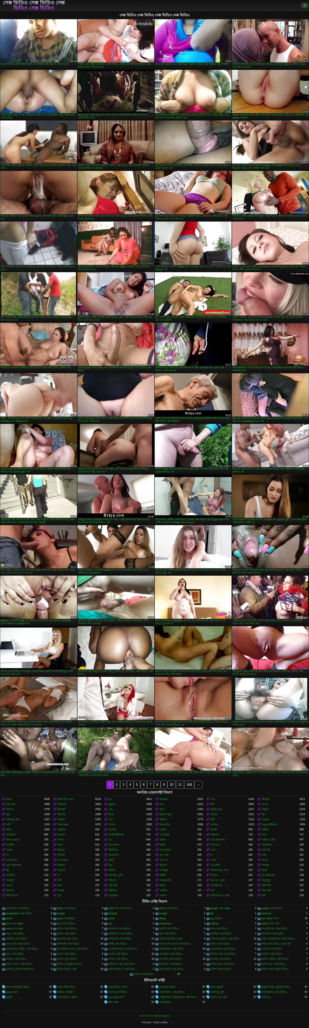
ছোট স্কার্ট (113, 885)
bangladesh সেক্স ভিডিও (19, 913)
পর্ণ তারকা (164, 834)
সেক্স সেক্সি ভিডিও (66, 987)
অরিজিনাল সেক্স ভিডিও (120, 933)
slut (110, 923)
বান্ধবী (213, 829)
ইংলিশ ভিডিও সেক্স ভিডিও (121, 969)
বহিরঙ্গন (214, 834)
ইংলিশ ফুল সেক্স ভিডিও (273, 964)
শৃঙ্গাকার (214, 824)
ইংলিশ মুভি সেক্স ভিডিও (171, 969)
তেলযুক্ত (163, 870)
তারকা (9, 849)
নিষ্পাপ (9, 809)
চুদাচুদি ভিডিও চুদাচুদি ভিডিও (276, 987)
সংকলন (265, 819)
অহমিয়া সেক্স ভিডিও (16, 938)
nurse (111, 918)
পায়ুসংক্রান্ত (62, 824)
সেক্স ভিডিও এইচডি (67, 997)
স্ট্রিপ (264, 814)
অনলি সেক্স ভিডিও (169, 928)
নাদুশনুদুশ (266, 880)
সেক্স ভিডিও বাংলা (117, 987)
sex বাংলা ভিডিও (66, 923)
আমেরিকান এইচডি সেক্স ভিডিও (22, 948)
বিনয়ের (61, 834)
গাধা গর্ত (163, 860)
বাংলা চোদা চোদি (218, 997)
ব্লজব (9, 799)
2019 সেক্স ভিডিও (168, 908)
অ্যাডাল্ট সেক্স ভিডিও (67, 938)
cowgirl (163, 913)
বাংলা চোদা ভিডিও (117, 992)
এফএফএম (11, 860)
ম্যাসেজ (10, 890)
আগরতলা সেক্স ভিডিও (18, 943)
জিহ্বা (162, 885)
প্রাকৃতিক (61, 829)
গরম (110, 819)
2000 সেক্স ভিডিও (66, 908)
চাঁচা (212, 804)
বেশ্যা (264, 834)
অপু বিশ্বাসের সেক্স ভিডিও (274, 928)
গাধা (212, 799)
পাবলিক (163, 890)
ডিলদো (61, 849)
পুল (59, 895)
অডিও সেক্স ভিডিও (67, 928)
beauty (61, 913)
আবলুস (10, 880)
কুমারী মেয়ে (216, 809)
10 (171, 784)
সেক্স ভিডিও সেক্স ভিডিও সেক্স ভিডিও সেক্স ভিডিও (34, 5)
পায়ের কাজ (165, 880)
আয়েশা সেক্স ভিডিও (272, 948)
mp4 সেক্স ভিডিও (66, 918)
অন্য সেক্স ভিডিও (219, 928)
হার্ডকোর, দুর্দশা (115, 875)
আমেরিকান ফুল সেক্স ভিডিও (122, 948)
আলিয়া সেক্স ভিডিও (272, 953)
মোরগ (213, 849)
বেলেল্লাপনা (216, 885)
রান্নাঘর (163, 895)
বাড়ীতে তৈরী (268, 839)
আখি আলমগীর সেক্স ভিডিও (225, 938)
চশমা (264, 855)
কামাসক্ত (61, 814)
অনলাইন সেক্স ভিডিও (119, 928)
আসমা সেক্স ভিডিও (67, 959)
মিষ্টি (212, 819)
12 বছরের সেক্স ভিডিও (18, 908)
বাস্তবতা (61, 865)
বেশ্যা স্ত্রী (266, 849)
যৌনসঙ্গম (266, 885)
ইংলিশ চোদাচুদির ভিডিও (69, 964)
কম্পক (265, 860)
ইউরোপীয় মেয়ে (65, 799)
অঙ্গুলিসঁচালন (269, 824)
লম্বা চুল (265, 865)
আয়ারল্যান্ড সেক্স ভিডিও (222, 948)
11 (180, 784)
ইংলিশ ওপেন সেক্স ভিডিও (19, 964)
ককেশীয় (10, 844)
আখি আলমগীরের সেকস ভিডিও (278, 938)
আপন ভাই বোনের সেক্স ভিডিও (175, 943)
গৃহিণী (111, 860)
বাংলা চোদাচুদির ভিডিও (18, 987)
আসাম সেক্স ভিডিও (118, 959)
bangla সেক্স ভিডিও (272, 908)
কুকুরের (112, 804)
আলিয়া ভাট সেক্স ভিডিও (223, 953)
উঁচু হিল (163, 865)
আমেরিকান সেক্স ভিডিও (171, 948)
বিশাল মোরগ (12, 839)
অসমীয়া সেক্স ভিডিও (221, 933)
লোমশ (162, 829)
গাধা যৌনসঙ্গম (217, 839)
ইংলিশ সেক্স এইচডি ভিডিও (275, 969)
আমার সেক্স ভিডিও (220, 943)
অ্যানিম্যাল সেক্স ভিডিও (119, 938)
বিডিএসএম (12, 895)
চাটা (212, 890)
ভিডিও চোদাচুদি (65, 992)
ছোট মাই (10, 804)
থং (7, 855)
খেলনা (111, 824)
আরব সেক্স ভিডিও (66, 953)
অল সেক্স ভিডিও (167, 933)
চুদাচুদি (9, 997)
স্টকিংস (163, 819)
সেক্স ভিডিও (165, 1002)
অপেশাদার (164, 824)
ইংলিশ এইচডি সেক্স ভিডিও (275, 959)
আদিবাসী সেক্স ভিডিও (68, 943)
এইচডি (265, 809)
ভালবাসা (10, 875)
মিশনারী (61, 809)
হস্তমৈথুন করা (12, 819)
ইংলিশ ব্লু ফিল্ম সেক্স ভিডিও (19, 969)
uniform (214, 923)
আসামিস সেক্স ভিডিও (170, 959)
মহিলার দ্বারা (165, 814)
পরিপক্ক (112, 880)
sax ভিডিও (216, 918)
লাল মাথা (215, 844)
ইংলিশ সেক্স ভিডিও (143, 974)
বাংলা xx (266, 997)
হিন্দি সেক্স (113, 1002)
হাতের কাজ (165, 849)
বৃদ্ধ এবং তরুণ (217, 880)
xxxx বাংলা (12, 992)
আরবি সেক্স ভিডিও (118, 953)
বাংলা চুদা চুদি (217, 992)
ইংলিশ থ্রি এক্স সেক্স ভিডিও (121, 964)
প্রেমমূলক (113, 895)
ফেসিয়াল (10, 834)
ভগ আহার (62, 860)
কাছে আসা (113, 844)
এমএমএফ (113, 855)
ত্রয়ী (8, 824)
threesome (165, 923)
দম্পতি (60, 839)
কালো (60, 844)
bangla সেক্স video (220, 908)
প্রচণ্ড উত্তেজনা (13, 865)
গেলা (213, 860)
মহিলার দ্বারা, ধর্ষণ (219, 870)
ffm (212, 913)
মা (211, 855)
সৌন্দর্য (213, 814)
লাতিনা (111, 870)
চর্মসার (162, 839)
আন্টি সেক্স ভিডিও (117, 943)
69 (7, 870)
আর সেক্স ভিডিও (15, 953)
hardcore (266, 913)
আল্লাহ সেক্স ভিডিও (16, 959)
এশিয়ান (61, 819)
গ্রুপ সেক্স (164, 855)
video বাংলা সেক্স (270, 923)
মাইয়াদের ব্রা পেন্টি (219, 895)
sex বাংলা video (14, 923)
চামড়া (9, 829)
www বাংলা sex (14, 928)
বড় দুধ (265, 804)
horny (9, 918)
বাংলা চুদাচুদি (216, 987)
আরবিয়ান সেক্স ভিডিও (171, 953)
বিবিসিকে (113, 849)
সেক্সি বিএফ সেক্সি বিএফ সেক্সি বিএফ (178, 997)
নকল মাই (266, 890)
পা (58, 875)
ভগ (110, 799)
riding (162, 918)
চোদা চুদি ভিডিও (167, 987)
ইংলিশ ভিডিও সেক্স (67, 969)
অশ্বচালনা (62, 804)
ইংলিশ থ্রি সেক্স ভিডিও (170, 964)
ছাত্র (110, 865)
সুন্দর (162, 809)
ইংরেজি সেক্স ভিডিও (220, 959)
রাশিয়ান (61, 855)
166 (189, 784)
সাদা (161, 804)
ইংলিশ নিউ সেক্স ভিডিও (222, 964)
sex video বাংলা (270, 918)
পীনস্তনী (265, 799)
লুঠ (7, 814)
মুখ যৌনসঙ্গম (268, 875)
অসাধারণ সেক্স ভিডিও (273, 933)
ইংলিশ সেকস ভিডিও (220, 969)
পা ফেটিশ (215, 865)
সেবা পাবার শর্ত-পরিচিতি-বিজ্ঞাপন (154, 1016)
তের (110, 809)
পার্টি (59, 880)
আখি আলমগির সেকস (170, 938)
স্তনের (264, 870)
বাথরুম (60, 890)
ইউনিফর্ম (112, 890)
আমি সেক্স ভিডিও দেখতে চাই (276, 943)
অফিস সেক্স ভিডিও (67, 933)
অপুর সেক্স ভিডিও (15, 933)
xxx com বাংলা (116, 997)
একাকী (265, 829)
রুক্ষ (264, 895)
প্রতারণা (61, 870)
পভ (110, 839)
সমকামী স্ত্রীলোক (116, 834)
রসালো (214, 875)
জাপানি (112, 829)
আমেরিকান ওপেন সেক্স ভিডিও (72, 948)
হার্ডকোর (163, 799)
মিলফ (111, 814)
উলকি (162, 844)
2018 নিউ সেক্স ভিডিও (120, 908)
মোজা (9, 885)
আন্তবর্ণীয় (266, 844)
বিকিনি (162, 875)
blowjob (112, 913)
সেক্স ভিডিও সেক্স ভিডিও (172, 992)
